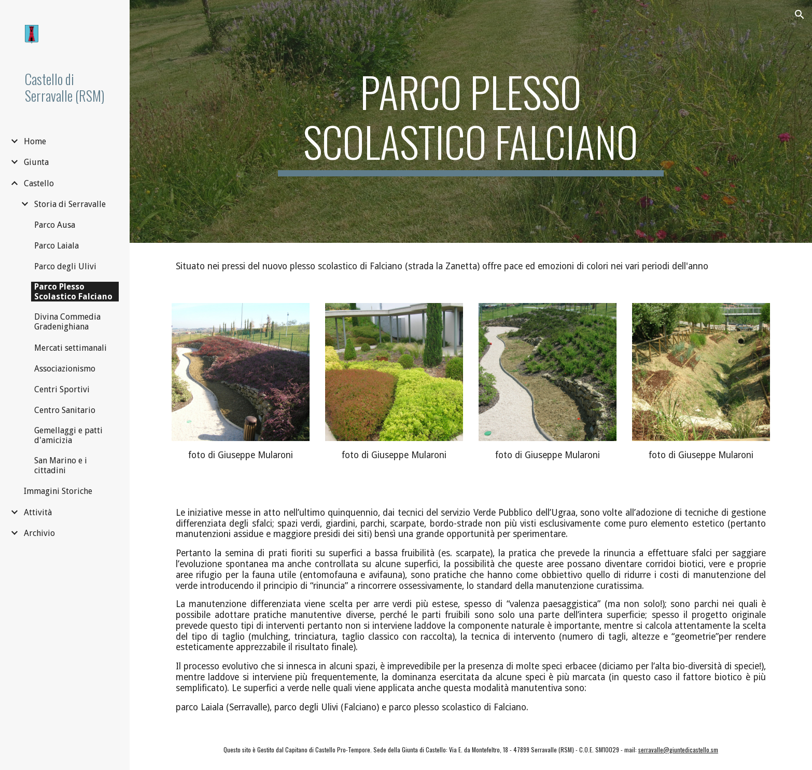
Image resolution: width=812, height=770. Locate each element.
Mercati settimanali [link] (70, 348)
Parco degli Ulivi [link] (65, 266)
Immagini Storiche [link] (58, 491)
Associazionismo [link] (64, 369)
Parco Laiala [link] (56, 246)
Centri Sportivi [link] (62, 389)
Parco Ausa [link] (54, 225)
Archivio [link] (39, 533)
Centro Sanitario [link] (64, 410)
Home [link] (35, 141)
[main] (471, 121)
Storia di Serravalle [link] (70, 204)
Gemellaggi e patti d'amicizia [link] (68, 435)
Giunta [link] (36, 162)
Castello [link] (39, 183)
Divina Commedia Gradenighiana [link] (67, 322)
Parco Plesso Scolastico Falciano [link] (73, 291)
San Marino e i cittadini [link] (60, 465)
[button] (799, 14)
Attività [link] (38, 512)
